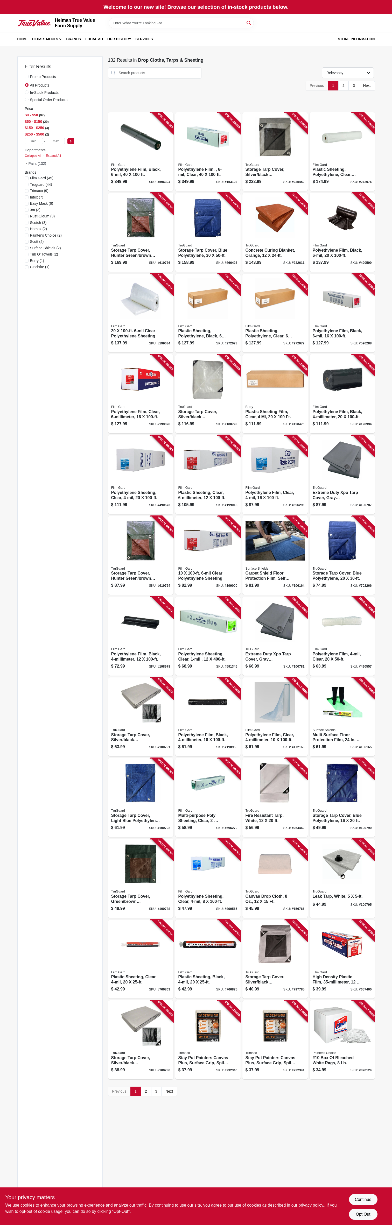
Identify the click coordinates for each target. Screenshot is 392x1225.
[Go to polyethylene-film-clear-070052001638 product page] (342, 636)
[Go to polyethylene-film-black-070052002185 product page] (342, 313)
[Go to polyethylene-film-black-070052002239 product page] (140, 151)
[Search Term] (181, 23)
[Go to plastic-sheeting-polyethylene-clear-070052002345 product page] (342, 151)
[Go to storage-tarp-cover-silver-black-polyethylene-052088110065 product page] (140, 1039)
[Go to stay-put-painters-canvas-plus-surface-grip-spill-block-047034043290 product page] (275, 1039)
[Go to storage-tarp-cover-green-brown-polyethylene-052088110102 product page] (140, 878)
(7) (36, 197)
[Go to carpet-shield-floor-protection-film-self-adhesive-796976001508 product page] (275, 555)
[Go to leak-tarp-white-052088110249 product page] (342, 878)
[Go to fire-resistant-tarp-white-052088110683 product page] (275, 797)
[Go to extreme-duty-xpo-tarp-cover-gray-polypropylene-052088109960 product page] (275, 636)
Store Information (356, 39)
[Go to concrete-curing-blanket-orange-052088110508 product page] (275, 232)
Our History (119, 39)
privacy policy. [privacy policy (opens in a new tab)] (311, 1205)
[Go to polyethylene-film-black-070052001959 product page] (342, 393)
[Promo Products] (27, 76)
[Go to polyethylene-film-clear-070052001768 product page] (275, 716)
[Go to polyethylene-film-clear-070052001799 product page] (275, 474)
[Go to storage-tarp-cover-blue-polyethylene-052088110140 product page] (342, 797)
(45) (41, 178)
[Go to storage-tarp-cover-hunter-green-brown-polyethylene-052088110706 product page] (140, 555)
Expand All (53, 156)
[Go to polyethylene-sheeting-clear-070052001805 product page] (140, 474)
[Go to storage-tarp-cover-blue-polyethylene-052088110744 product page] (342, 555)
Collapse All (33, 156)
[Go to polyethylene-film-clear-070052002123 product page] (208, 151)
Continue (363, 1199)
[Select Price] (70, 141)
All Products (40, 85)
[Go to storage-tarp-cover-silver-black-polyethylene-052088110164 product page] (140, 716)
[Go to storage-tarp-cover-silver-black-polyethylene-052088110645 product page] (275, 151)
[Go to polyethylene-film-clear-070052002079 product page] (140, 393)
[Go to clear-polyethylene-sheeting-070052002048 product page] (208, 555)
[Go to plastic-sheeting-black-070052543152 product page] (208, 959)
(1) (37, 261)
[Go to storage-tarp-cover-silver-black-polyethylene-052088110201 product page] (208, 393)
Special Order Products (49, 99)
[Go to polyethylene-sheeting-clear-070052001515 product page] (208, 636)
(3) (35, 210)
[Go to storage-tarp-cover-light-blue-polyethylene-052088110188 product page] (140, 797)
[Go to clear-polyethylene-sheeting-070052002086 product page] (140, 313)
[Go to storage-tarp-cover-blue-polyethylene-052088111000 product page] (208, 232)
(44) (41, 184)
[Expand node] (27, 163)
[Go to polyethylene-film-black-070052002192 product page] (342, 232)
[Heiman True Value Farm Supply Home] (34, 23)
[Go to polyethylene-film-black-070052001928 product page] (140, 636)
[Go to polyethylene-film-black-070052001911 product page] (208, 716)
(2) (38, 229)
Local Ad (94, 39)
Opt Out (363, 1214)
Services (144, 39)
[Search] (249, 22)
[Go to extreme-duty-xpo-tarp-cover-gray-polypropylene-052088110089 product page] (342, 474)
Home (22, 39)
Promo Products (43, 76)
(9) (39, 191)
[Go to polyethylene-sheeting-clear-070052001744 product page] (208, 878)
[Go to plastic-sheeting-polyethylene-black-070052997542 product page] (208, 313)
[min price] (34, 141)
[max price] (56, 141)
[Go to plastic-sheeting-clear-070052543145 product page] (140, 959)
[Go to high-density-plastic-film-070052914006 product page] (342, 959)
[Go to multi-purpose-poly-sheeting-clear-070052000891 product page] (208, 797)
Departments (45, 39)
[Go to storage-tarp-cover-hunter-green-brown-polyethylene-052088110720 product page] (140, 232)
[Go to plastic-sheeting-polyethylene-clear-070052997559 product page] (275, 313)
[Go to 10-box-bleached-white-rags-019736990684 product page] (342, 1039)
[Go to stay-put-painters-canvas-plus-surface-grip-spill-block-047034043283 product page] (208, 1039)
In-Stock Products (44, 92)
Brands (73, 39)
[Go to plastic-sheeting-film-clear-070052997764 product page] (275, 393)
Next (367, 85)
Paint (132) (37, 163)
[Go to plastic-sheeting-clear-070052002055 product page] (208, 474)
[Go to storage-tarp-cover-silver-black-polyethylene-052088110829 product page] (275, 959)
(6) (41, 203)
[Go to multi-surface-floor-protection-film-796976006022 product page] (342, 716)
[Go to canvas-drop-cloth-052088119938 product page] (275, 878)
